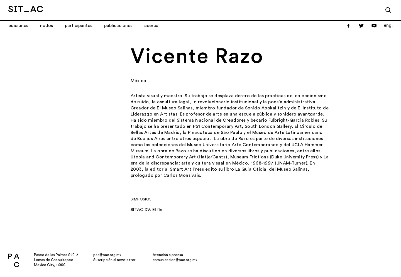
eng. (388, 25)
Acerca (151, 25)
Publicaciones (118, 25)
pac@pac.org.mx (107, 255)
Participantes (78, 25)
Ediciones (18, 25)
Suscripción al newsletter (114, 260)
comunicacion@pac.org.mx (175, 260)
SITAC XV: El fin (146, 209)
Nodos (46, 25)
